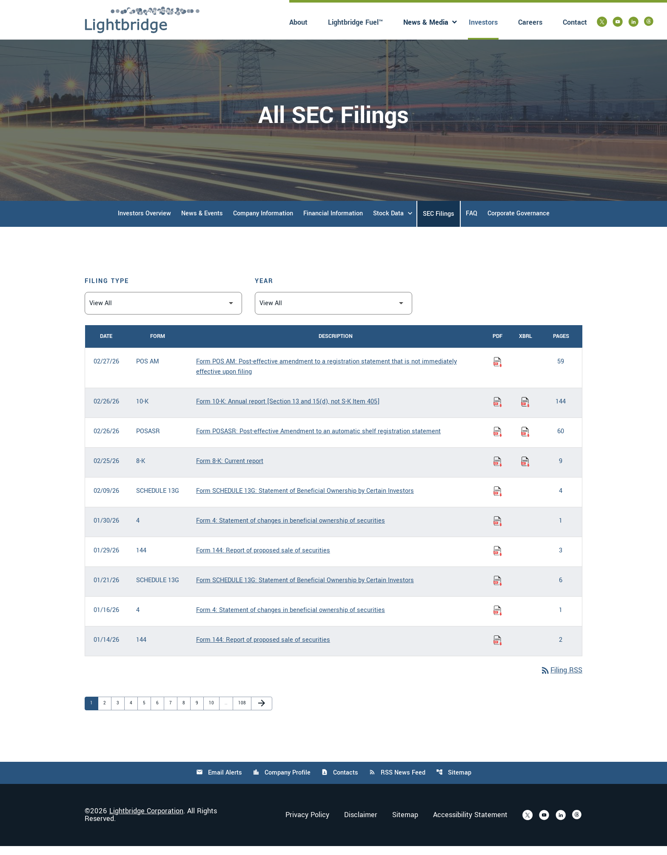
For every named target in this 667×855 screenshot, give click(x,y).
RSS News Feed (397, 781)
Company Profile (282, 781)
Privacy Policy (307, 824)
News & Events (202, 222)
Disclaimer (360, 824)
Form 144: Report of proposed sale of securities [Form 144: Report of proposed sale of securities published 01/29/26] (263, 559)
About (298, 22)
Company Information (263, 222)
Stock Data (388, 222)
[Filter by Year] (333, 312)
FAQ (471, 222)
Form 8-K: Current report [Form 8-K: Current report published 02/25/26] (229, 470)
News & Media (425, 22)
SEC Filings (438, 222)
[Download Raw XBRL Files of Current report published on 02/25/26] (525, 470)
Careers (530, 22)
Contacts (339, 781)
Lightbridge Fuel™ (355, 22)
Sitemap (453, 781)
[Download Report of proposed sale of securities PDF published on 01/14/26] (498, 649)
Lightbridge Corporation (146, 820)
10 (213, 712)
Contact (575, 22)
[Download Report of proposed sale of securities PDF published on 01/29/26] (498, 560)
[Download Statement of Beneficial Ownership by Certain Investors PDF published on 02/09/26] (498, 500)
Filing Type (107, 290)
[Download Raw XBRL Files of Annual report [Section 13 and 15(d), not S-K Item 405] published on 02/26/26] (525, 411)
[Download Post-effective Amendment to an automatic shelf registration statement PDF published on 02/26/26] (498, 440)
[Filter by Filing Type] (163, 312)
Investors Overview (144, 222)
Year (264, 290)
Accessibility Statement (470, 824)
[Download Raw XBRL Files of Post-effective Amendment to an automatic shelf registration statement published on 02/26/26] (525, 440)
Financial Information (333, 222)
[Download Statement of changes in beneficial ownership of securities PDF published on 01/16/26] (498, 619)
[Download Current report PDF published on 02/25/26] (498, 470)
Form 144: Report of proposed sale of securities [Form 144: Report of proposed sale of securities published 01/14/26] (263, 648)
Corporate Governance (518, 222)
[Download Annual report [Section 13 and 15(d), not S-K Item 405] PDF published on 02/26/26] (498, 411)
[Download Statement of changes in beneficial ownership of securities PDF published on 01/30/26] (498, 530)
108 (242, 712)
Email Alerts (219, 781)
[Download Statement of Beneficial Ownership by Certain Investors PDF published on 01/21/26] (498, 589)
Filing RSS (561, 679)
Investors (483, 22)
